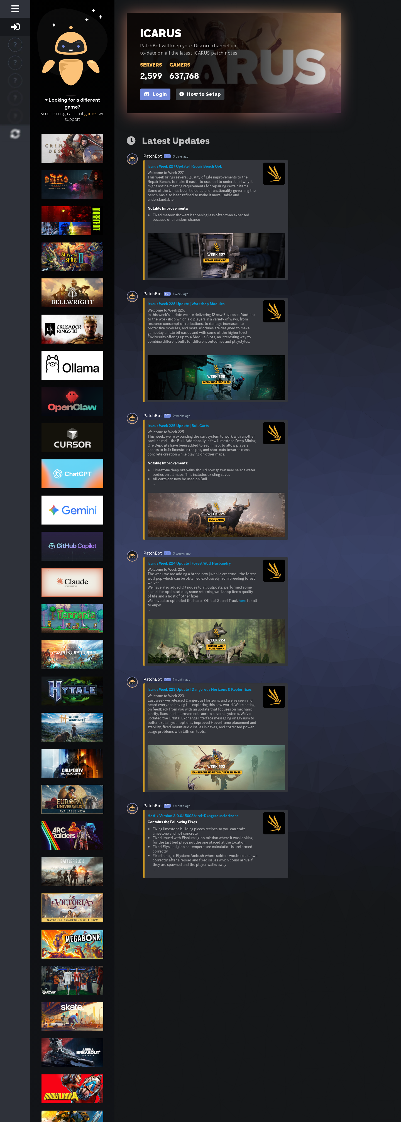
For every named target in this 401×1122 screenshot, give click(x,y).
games (90, 114)
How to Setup (200, 94)
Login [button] (155, 94)
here (242, 600)
